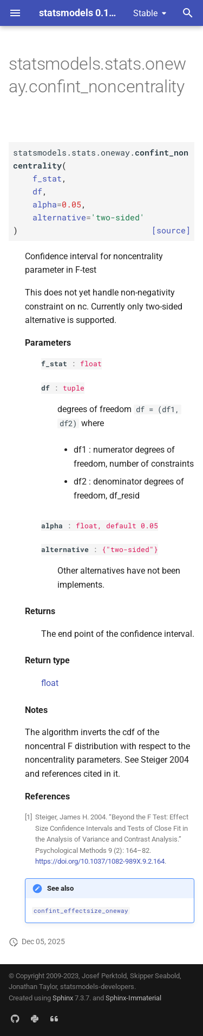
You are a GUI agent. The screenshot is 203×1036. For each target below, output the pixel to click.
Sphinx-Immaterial (133, 998)
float (91, 363)
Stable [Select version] (145, 13)
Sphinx (63, 998)
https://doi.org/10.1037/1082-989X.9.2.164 (100, 861)
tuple (73, 388)
